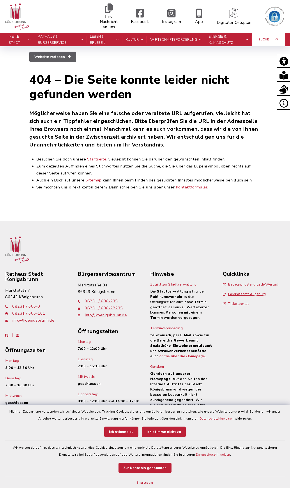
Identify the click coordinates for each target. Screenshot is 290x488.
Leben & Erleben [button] (104, 39)
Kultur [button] (134, 39)
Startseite (96, 159)
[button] (283, 61)
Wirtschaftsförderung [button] (176, 39)
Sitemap (94, 180)
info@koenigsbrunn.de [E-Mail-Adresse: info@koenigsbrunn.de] (29, 320)
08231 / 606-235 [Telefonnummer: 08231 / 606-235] (98, 301)
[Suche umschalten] (268, 39)
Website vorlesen (52, 56)
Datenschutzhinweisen (217, 419)
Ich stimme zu (121, 431)
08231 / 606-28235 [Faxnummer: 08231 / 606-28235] (100, 308)
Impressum (145, 483)
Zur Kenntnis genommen (145, 467)
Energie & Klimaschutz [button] (228, 39)
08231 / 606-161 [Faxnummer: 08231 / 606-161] (25, 313)
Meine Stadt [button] (20, 39)
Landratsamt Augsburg (244, 294)
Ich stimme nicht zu (164, 431)
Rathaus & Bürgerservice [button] (60, 39)
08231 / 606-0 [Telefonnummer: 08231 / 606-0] (22, 306)
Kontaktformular (192, 187)
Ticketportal (236, 303)
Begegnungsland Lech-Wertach (251, 284)
